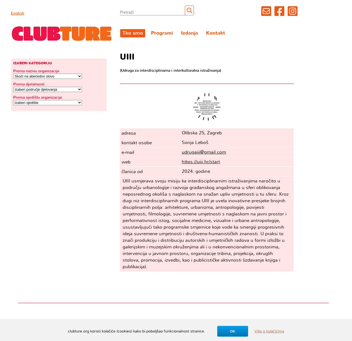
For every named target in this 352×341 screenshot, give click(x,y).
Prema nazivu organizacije (36, 71)
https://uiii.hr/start (201, 162)
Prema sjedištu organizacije (37, 97)
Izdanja (189, 33)
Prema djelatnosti (29, 84)
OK (232, 331)
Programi (162, 33)
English (17, 13)
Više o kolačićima (269, 331)
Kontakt (215, 33)
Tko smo (132, 33)
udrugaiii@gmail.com (204, 152)
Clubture (62, 33)
